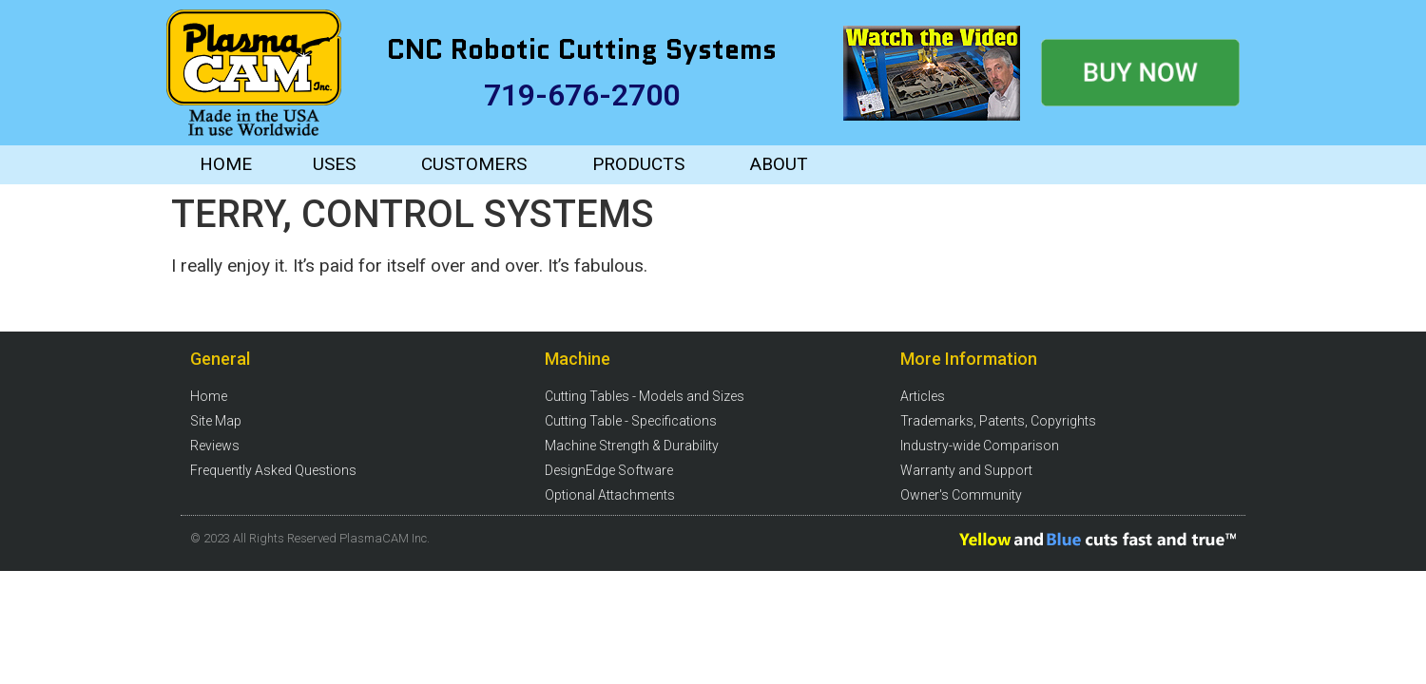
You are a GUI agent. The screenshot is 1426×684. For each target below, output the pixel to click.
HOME (226, 164)
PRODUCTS (638, 164)
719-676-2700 (582, 95)
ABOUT (779, 164)
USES (334, 164)
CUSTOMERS (474, 164)
